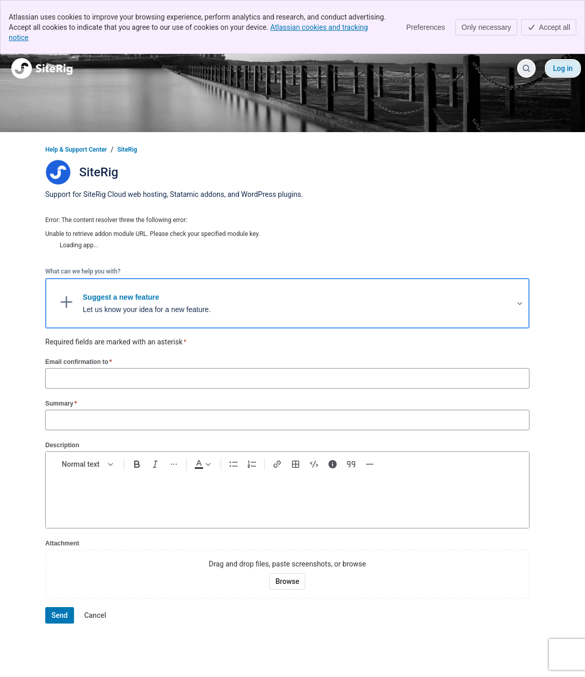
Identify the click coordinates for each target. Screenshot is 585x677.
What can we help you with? (82, 271)
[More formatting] (174, 464)
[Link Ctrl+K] (277, 464)
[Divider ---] (369, 464)
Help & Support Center (76, 149)
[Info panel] (332, 464)
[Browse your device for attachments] (287, 581)
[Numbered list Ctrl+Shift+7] (252, 464)
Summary (61, 403)
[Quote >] (351, 464)
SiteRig (127, 149)
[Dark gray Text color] (202, 464)
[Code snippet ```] (314, 464)
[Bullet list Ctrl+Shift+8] (233, 464)
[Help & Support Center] (42, 68)
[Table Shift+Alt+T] (295, 464)
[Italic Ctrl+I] (155, 464)
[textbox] (287, 495)
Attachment (62, 543)
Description (62, 445)
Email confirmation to (78, 361)
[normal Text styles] (88, 464)
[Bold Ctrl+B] (137, 464)
